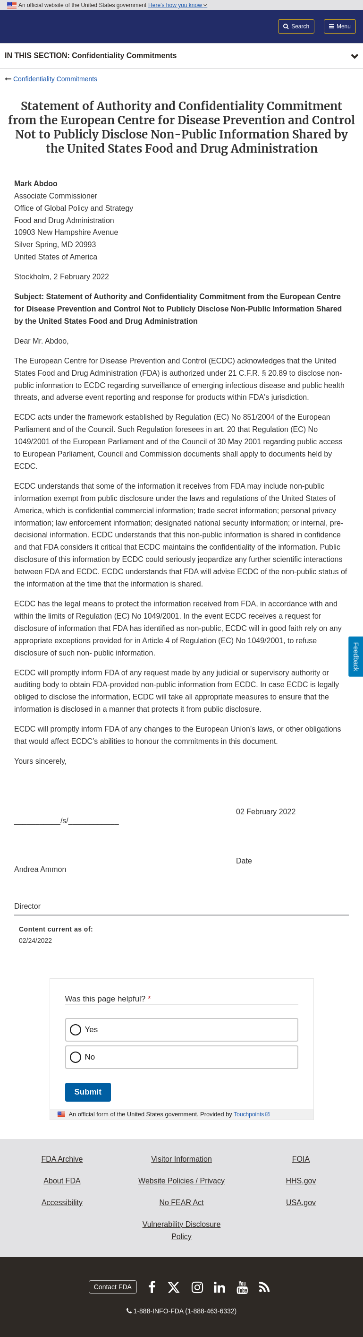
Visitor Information (181, 1159)
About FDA (61, 1181)
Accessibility (62, 1203)
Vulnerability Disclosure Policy (182, 1230)
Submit (88, 1091)
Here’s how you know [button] (177, 5)
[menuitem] (181, 938)
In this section (91, 56)
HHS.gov (301, 1181)
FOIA (301, 1159)
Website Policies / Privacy (181, 1181)
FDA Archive (62, 1159)
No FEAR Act (181, 1203)
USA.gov (301, 1203)
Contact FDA (113, 1287)
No (90, 1056)
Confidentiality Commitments (55, 79)
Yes (91, 1029)
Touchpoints (249, 1114)
